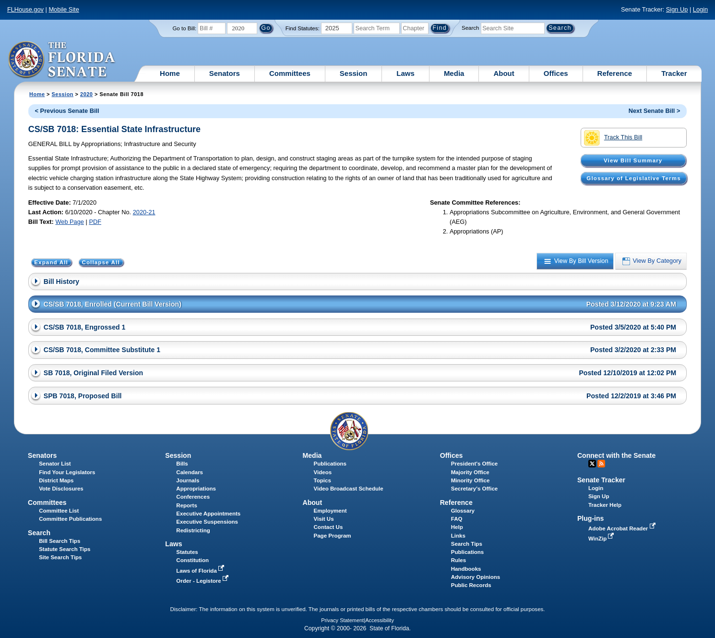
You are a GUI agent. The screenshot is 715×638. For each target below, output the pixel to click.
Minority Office (470, 480)
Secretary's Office (474, 488)
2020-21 (144, 212)
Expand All (51, 262)
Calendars (189, 472)
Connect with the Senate (616, 455)
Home (170, 73)
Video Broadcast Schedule (348, 488)
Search (470, 28)
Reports (186, 505)
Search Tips (466, 544)
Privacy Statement (342, 620)
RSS (601, 463)
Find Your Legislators (67, 472)
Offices (556, 73)
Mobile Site (63, 9)
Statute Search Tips (64, 549)
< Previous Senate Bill (67, 110)
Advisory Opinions (475, 577)
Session (354, 73)
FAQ (457, 519)
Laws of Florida (201, 571)
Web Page (69, 221)
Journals (187, 480)
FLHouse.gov (25, 9)
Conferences (193, 497)
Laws (405, 73)
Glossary (463, 511)
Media (454, 73)
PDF (95, 221)
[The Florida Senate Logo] (62, 60)
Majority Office (470, 472)
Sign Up (677, 9)
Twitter (592, 463)
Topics (322, 480)
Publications (330, 463)
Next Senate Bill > (654, 110)
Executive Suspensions (207, 522)
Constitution (192, 560)
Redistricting (193, 530)
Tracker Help (604, 505)
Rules (458, 560)
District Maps (56, 480)
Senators (224, 73)
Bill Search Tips (59, 541)
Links (458, 536)
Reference (614, 73)
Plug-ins (590, 518)
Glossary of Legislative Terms (633, 178)
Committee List (59, 511)
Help (457, 527)
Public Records (471, 585)
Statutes (187, 552)
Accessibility (379, 620)
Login (700, 9)
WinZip (602, 538)
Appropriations (196, 488)
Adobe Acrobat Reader (622, 528)
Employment (330, 511)
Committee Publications (70, 519)
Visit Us (324, 519)
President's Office (474, 463)
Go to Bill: (184, 28)
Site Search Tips (60, 557)
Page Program (332, 536)
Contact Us (328, 527)
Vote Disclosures (61, 488)
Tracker (674, 73)
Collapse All (100, 262)
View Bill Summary (633, 160)
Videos (323, 472)
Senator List (55, 463)
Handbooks (466, 569)
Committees (289, 73)
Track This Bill (613, 138)
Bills (182, 463)
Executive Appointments (208, 513)
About (503, 73)
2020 (86, 94)
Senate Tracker (601, 480)
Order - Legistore (203, 581)
